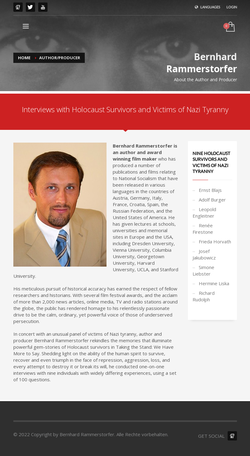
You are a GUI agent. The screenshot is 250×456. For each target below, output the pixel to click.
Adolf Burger (212, 200)
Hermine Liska (214, 283)
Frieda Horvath (215, 241)
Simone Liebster (203, 270)
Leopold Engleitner (204, 212)
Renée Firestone (203, 228)
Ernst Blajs (210, 190)
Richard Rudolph (204, 296)
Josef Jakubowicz (204, 254)
